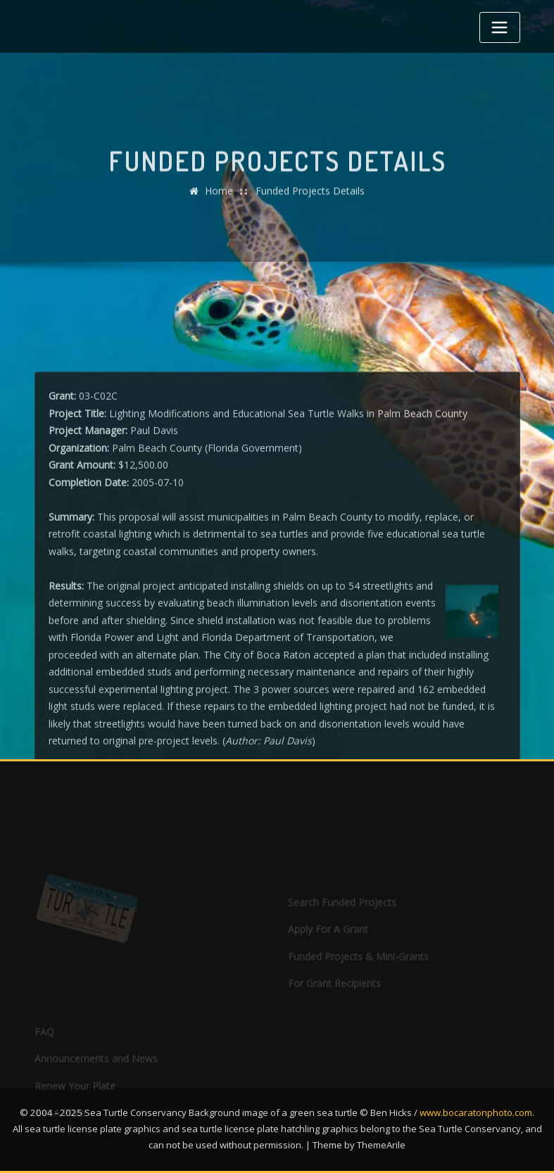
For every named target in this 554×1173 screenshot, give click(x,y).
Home (219, 201)
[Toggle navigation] (499, 27)
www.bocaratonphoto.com (476, 1112)
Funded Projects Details (310, 201)
